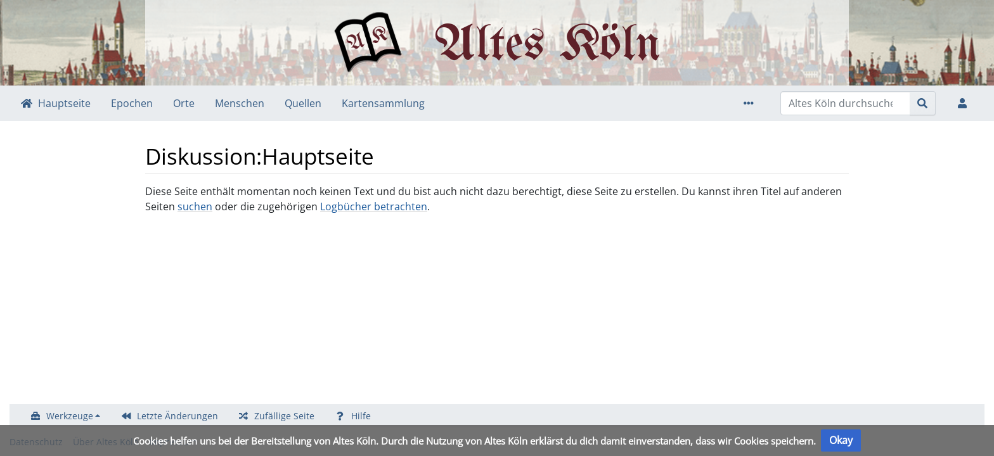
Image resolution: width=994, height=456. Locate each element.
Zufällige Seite (284, 416)
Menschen (239, 103)
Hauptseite (64, 103)
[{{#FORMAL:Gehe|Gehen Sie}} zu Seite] (923, 103)
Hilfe (361, 416)
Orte (184, 103)
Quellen (303, 103)
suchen (195, 206)
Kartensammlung (383, 103)
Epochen (132, 103)
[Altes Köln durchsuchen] (845, 103)
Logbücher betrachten (373, 206)
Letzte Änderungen (177, 416)
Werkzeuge (69, 416)
